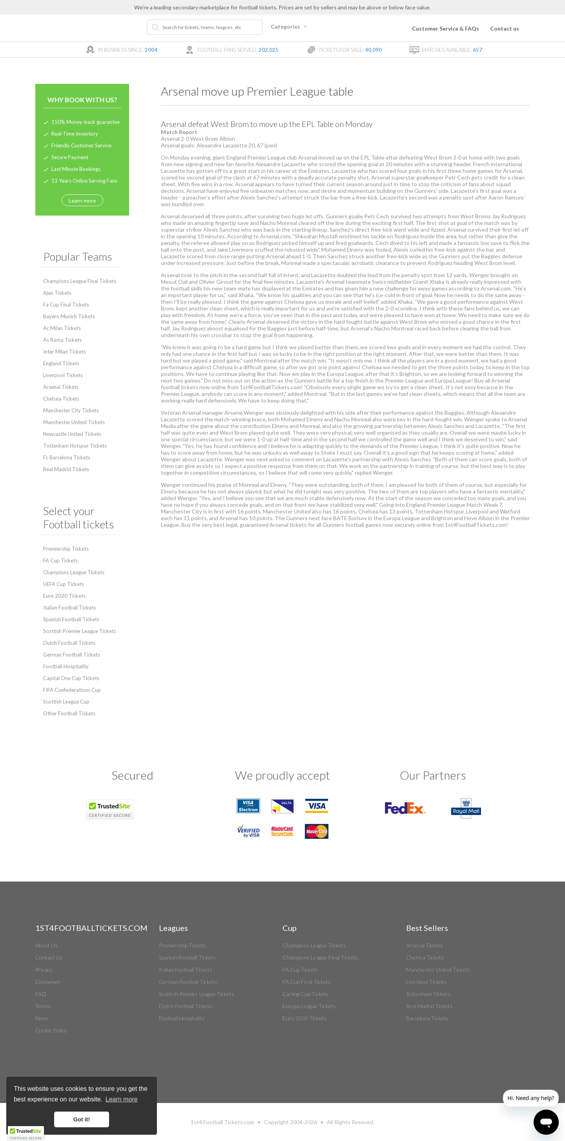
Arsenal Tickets (60, 387)
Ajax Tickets (57, 293)
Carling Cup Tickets (305, 993)
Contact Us (48, 957)
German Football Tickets (71, 654)
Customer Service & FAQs (445, 28)
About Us (46, 945)
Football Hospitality (66, 666)
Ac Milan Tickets (62, 328)
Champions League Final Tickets (79, 281)
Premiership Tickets (66, 549)
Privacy (44, 969)
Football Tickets (223, 1122)
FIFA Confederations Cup (72, 690)
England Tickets (61, 363)
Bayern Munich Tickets (69, 316)
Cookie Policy (51, 1030)
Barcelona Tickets (427, 1018)
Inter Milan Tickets (64, 351)
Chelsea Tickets (61, 398)
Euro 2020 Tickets (64, 596)
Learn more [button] (122, 1099)
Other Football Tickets (69, 713)
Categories (290, 26)
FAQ (40, 993)
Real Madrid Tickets (66, 469)
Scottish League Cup (66, 701)
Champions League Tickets (73, 572)
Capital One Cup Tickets (71, 678)
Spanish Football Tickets (71, 619)
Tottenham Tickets (428, 993)
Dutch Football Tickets (69, 643)
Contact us (504, 28)
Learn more (82, 200)
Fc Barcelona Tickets (66, 457)
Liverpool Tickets (63, 375)
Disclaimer (47, 981)
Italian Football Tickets (69, 607)
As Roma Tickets (62, 340)
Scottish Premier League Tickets (79, 631)
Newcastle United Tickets (72, 434)
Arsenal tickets (288, 524)
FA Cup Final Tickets (306, 981)
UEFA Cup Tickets (63, 584)
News (42, 1018)
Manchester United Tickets (74, 422)
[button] (26, 1133)
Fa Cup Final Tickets (66, 304)
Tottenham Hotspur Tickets (75, 446)
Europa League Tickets (309, 1006)
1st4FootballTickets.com (475, 524)
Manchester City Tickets (71, 410)
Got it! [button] (81, 1119)
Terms (42, 1006)
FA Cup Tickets (60, 560)
